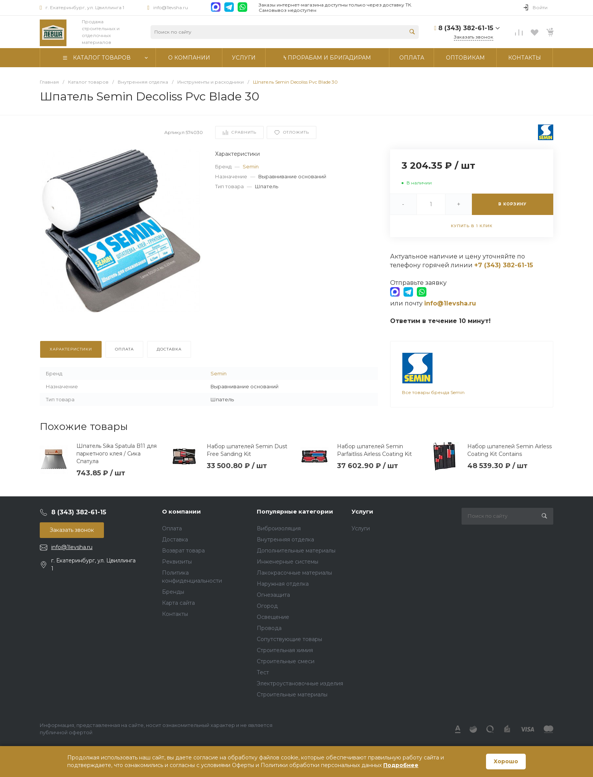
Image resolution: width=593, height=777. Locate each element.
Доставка (175, 538)
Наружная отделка (283, 582)
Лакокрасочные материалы (294, 571)
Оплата (172, 526)
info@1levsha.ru (170, 7)
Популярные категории (295, 510)
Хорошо (506, 761)
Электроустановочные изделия (300, 681)
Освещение (273, 615)
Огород (267, 604)
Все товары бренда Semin (433, 386)
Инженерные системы (287, 560)
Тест (263, 670)
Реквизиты (177, 560)
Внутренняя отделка (285, 538)
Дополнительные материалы (296, 549)
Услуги (362, 510)
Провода (269, 626)
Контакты (175, 612)
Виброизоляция (279, 526)
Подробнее (400, 765)
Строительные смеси (285, 659)
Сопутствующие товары (289, 637)
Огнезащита (273, 593)
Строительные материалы (292, 693)
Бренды (173, 590)
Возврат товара (183, 549)
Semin (251, 166)
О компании (181, 510)
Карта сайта (178, 601)
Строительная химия (285, 648)
